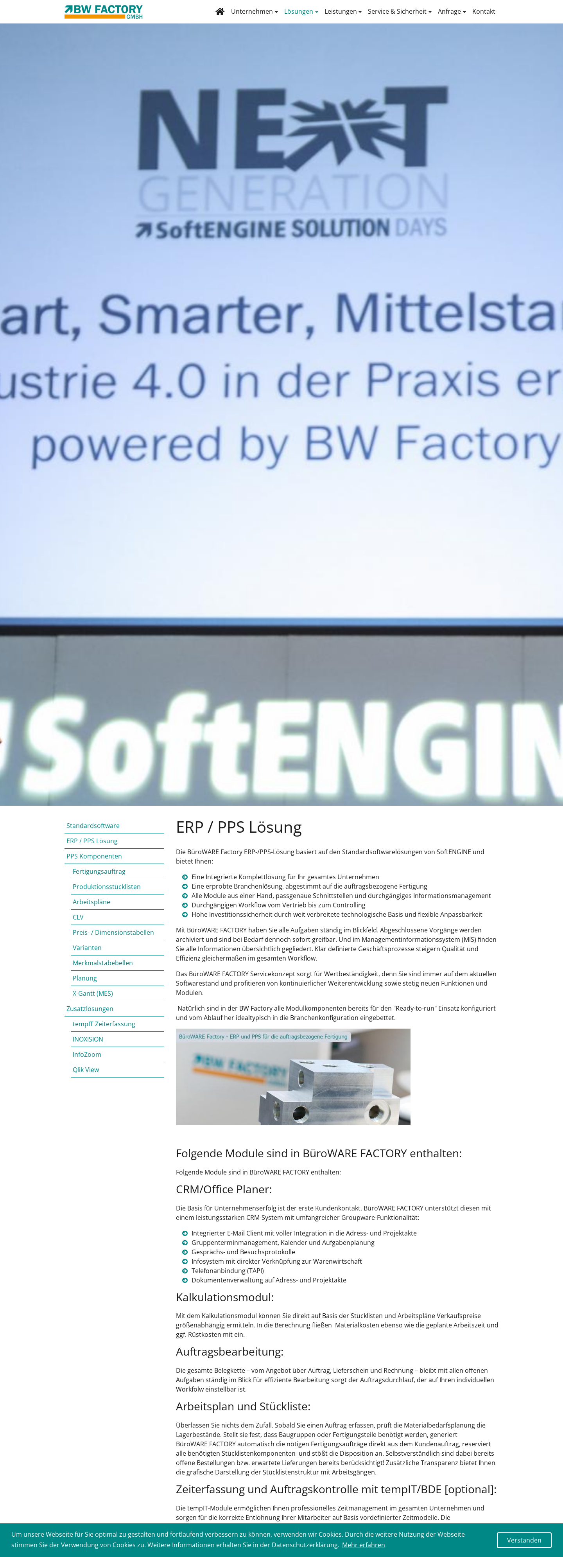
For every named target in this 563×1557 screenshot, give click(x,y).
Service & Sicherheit (397, 15)
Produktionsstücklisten (107, 894)
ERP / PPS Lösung (92, 848)
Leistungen (341, 15)
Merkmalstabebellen (103, 970)
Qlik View (86, 1077)
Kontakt (483, 15)
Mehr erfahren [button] (363, 1545)
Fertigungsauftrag (99, 879)
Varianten (87, 955)
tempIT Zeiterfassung (104, 1031)
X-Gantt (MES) (93, 1001)
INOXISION (88, 1047)
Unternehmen (252, 15)
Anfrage (449, 15)
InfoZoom (87, 1062)
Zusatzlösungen (89, 1016)
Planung (85, 986)
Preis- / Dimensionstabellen (113, 940)
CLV (78, 925)
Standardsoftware (93, 833)
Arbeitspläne (91, 909)
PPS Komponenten (94, 864)
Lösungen (298, 15)
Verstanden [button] (524, 1540)
